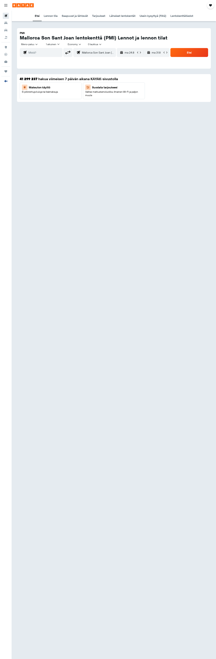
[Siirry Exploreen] (5, 47)
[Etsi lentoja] (5, 15)
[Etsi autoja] (5, 30)
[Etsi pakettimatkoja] (5, 37)
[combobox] (74, 44)
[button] (6, 5)
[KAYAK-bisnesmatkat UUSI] (5, 61)
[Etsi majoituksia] (5, 23)
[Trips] (5, 71)
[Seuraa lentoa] (5, 54)
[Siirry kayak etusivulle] (23, 5)
